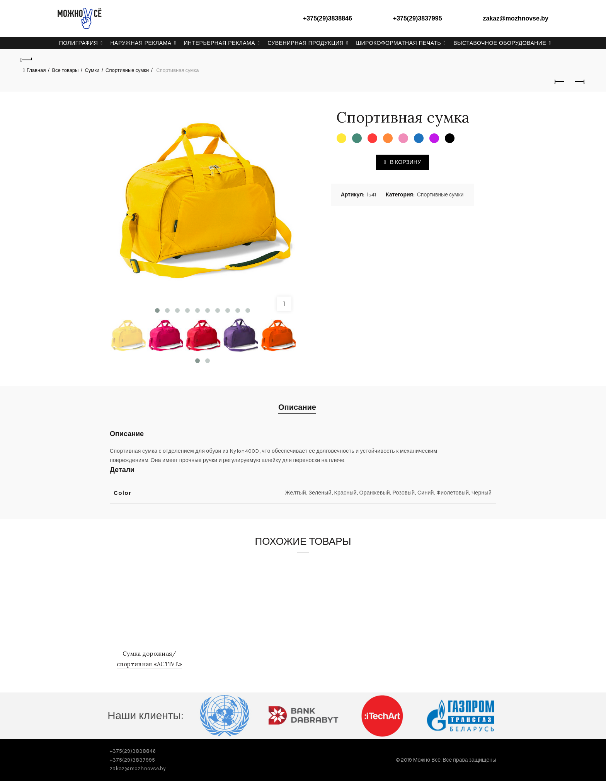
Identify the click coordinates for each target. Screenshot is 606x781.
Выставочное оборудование (499, 43)
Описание (297, 407)
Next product (579, 81)
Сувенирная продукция (305, 43)
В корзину (405, 162)
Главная (36, 70)
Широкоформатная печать (398, 43)
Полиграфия (78, 43)
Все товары (65, 70)
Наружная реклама (140, 43)
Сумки (92, 70)
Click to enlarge (284, 304)
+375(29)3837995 (417, 18)
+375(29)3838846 (327, 18)
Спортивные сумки (127, 70)
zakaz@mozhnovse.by (515, 18)
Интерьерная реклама (219, 43)
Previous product (559, 81)
